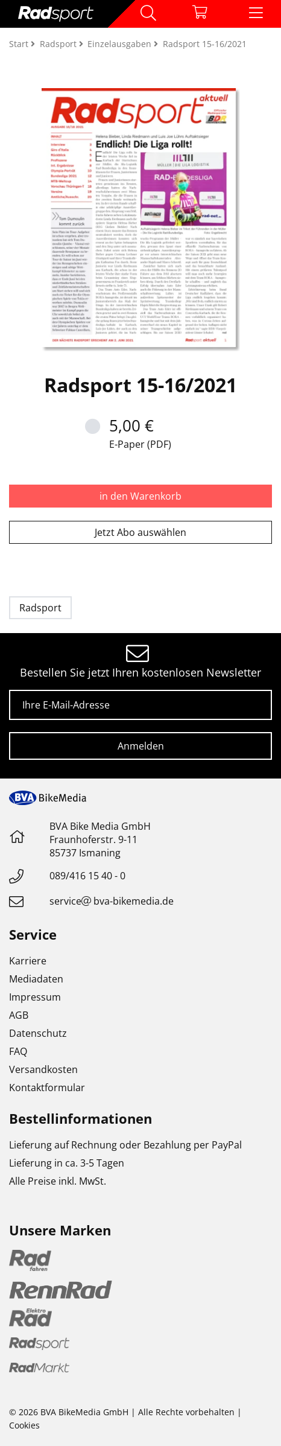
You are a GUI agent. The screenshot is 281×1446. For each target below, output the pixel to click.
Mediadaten (36, 979)
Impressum (35, 997)
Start (20, 43)
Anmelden (141, 746)
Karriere (27, 960)
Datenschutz (38, 1033)
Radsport (40, 607)
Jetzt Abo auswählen (140, 532)
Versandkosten (43, 1069)
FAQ (18, 1051)
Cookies (24, 1425)
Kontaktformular (47, 1087)
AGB (18, 1015)
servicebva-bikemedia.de (111, 901)
